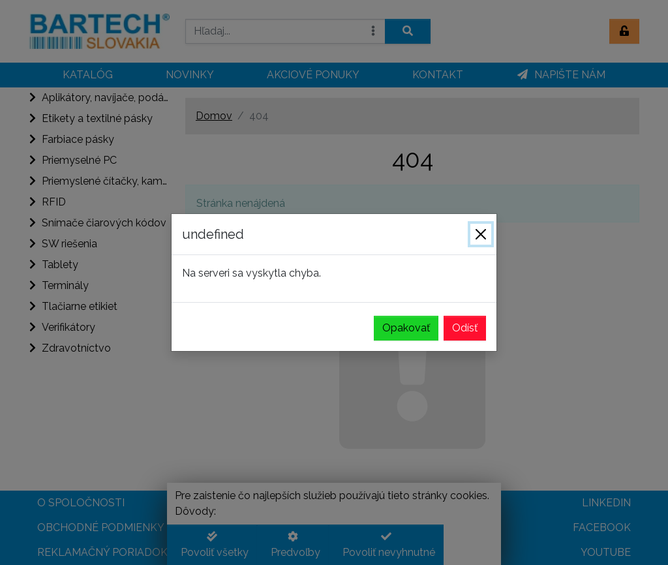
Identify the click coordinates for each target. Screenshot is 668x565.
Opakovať (406, 328)
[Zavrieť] (480, 234)
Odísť (465, 328)
